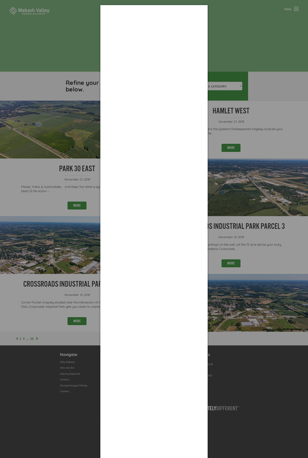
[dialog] (154, 17)
